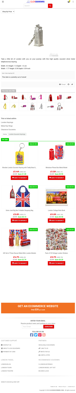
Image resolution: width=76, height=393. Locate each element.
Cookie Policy (71, 386)
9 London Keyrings (45, 364)
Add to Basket (19, 178)
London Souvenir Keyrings (17, 134)
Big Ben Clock (44, 371)
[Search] (50, 6)
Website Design (6, 382)
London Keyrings (7, 122)
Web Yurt (16, 382)
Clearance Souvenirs (8, 130)
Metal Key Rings (7, 126)
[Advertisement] (38, 288)
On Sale (5, 140)
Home (5, 134)
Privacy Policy (62, 386)
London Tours (6, 367)
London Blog (6, 364)
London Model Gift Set (47, 367)
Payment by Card (8, 351)
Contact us (6, 345)
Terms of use (53, 386)
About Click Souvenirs (10, 348)
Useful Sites (44, 355)
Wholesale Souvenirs (47, 345)
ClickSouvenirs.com (56, 390)
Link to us (43, 348)
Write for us (44, 351)
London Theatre (7, 371)
